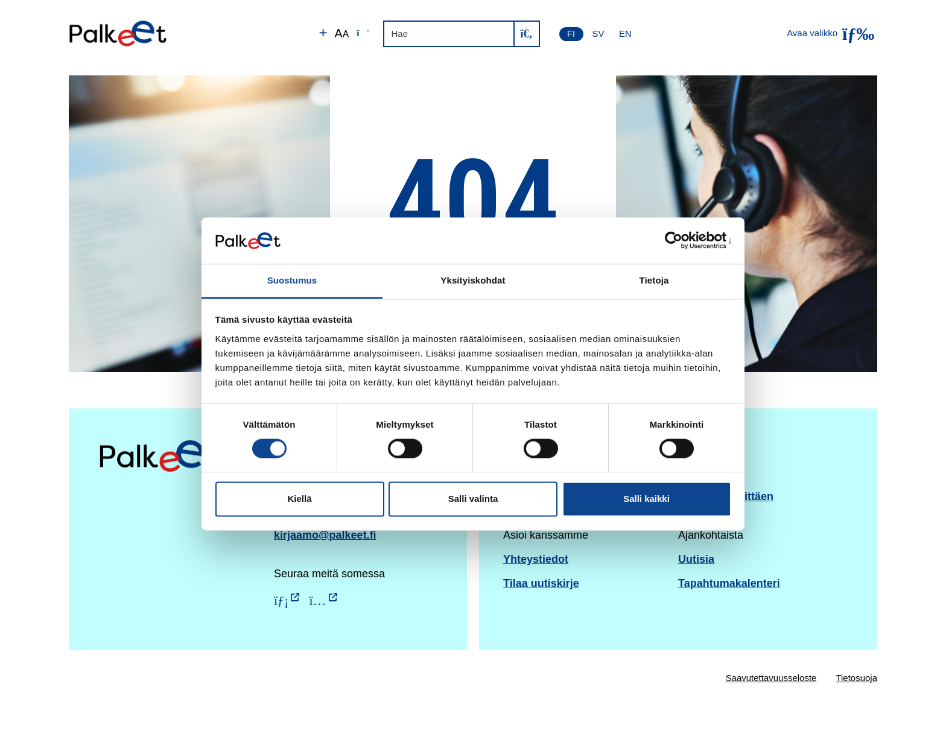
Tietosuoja (856, 678)
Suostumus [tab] (292, 280)
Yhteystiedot (535, 559)
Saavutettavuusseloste (771, 678)
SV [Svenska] (598, 33)
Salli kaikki (646, 498)
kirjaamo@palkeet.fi (325, 535)
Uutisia (696, 559)
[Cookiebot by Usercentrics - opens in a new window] (678, 241)
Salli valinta (473, 498)
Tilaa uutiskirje (541, 583)
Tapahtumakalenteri (729, 583)
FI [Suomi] (571, 33)
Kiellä (299, 498)
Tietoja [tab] (654, 280)
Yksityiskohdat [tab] (472, 280)
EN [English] (625, 33)
